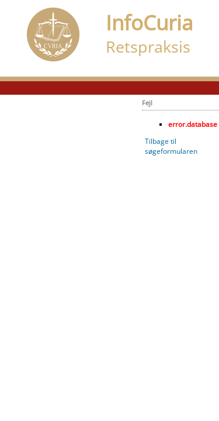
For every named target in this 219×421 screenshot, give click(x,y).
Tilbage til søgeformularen (171, 146)
